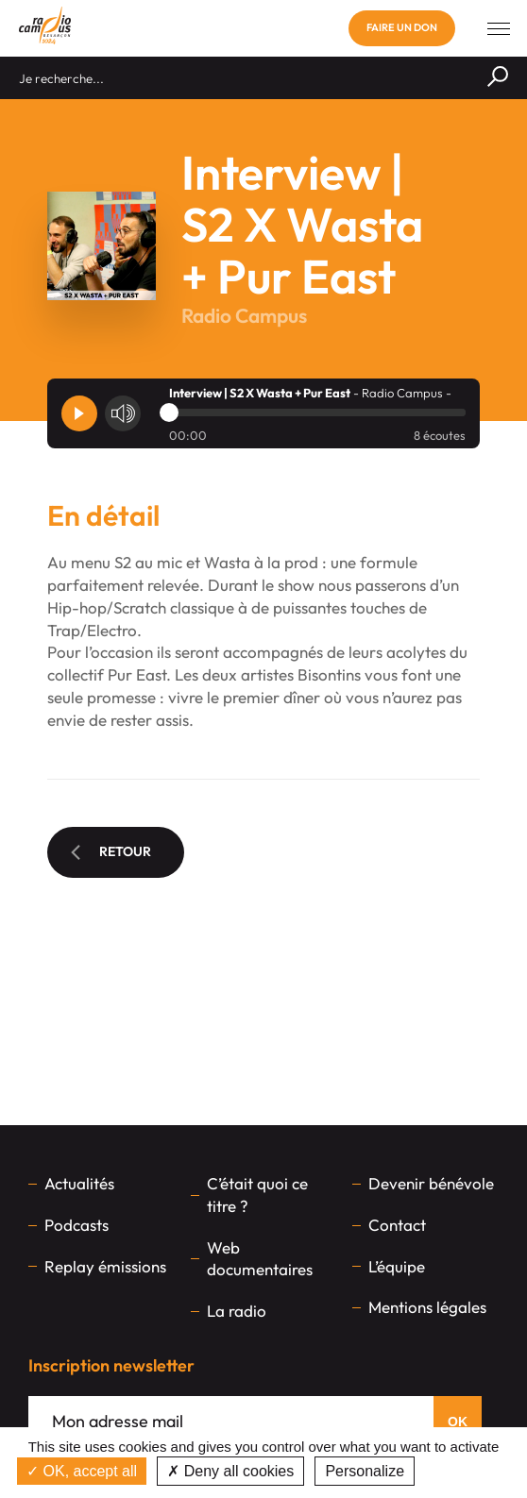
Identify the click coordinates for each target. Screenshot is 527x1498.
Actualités (79, 1183)
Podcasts (76, 1225)
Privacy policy (467, 1471)
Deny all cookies (230, 1471)
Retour (111, 851)
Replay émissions (105, 1266)
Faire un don (401, 27)
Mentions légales (427, 1307)
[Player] (79, 413)
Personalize (364, 1471)
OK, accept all (81, 1471)
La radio (236, 1311)
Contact (397, 1225)
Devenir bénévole (431, 1183)
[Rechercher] (497, 78)
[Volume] (123, 413)
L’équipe (396, 1266)
